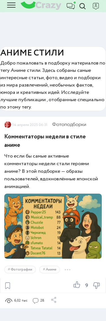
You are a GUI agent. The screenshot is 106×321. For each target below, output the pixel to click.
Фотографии (21, 269)
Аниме (51, 269)
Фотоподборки (69, 124)
